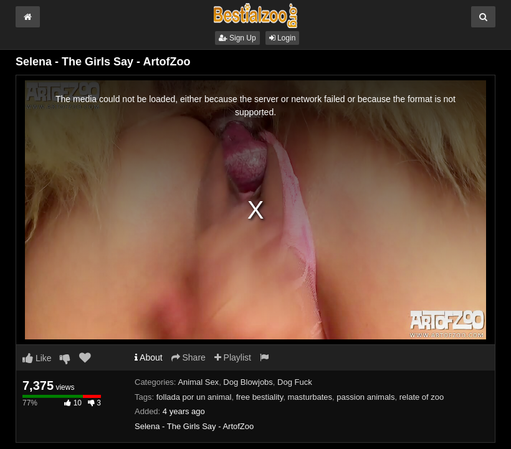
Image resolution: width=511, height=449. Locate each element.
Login (282, 38)
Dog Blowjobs (248, 382)
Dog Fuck (294, 382)
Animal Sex (198, 382)
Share (188, 357)
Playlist (232, 357)
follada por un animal (194, 397)
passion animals (365, 397)
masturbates (310, 397)
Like (37, 358)
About (149, 357)
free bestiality (260, 397)
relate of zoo (421, 397)
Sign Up (237, 38)
